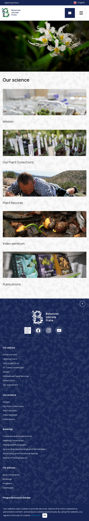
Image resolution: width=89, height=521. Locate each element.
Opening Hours (11, 2)
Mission (6, 402)
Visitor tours (9, 380)
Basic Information (11, 474)
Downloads (8, 487)
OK (44, 515)
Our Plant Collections (13, 406)
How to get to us (11, 363)
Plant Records (10, 410)
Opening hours (10, 358)
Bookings (7, 479)
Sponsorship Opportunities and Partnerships (24, 449)
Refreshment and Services (16, 376)
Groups (6, 371)
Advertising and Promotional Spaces (20, 453)
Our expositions (10, 384)
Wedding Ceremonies (13, 440)
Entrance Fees (10, 354)
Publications (9, 419)
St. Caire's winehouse (13, 367)
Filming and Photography (15, 444)
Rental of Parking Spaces (15, 457)
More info (35, 515)
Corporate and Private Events (17, 436)
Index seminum (10, 414)
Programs (7, 483)
